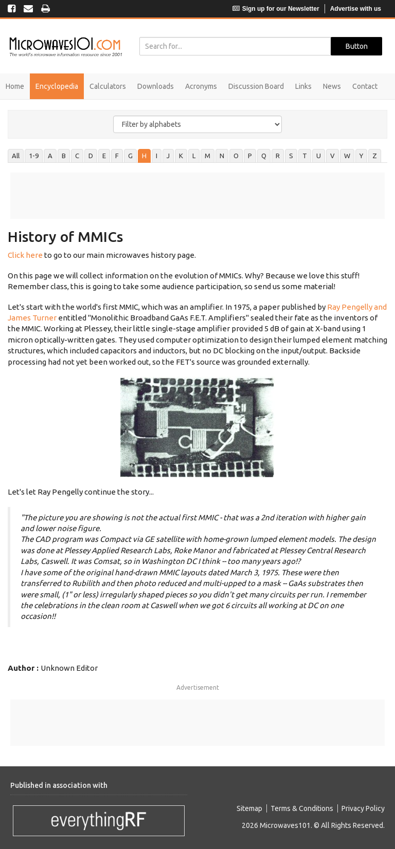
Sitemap (249, 808)
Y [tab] (361, 155)
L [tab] (193, 155)
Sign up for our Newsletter (275, 8)
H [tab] (144, 155)
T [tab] (304, 155)
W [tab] (347, 155)
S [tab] (291, 155)
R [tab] (278, 155)
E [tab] (104, 155)
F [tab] (117, 155)
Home (15, 86)
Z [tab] (374, 155)
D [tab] (90, 155)
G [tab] (130, 155)
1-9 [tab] (34, 155)
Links (303, 86)
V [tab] (332, 155)
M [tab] (207, 155)
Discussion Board (256, 86)
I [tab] (156, 155)
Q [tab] (263, 155)
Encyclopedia (56, 86)
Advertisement (197, 687)
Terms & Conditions (302, 808)
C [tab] (77, 155)
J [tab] (168, 155)
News (332, 86)
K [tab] (181, 155)
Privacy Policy (363, 808)
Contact (365, 86)
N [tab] (222, 155)
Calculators (107, 86)
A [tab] (50, 155)
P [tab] (250, 155)
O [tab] (236, 155)
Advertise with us (355, 8)
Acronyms (201, 86)
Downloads (155, 86)
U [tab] (318, 155)
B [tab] (64, 155)
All (16, 155)
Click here (25, 255)
